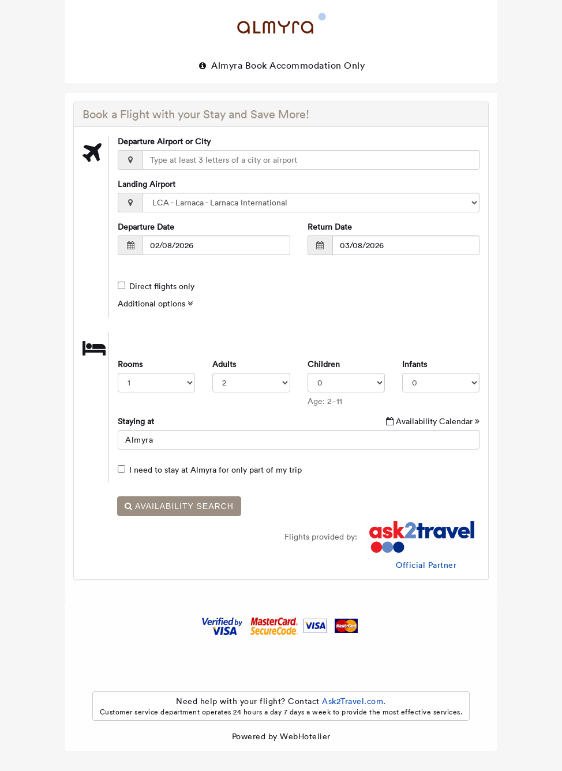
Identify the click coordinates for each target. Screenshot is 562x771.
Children (324, 364)
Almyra (220, 65)
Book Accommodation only (305, 65)
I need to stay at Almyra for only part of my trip (210, 470)
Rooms (130, 364)
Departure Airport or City (164, 141)
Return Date (330, 227)
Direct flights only (156, 286)
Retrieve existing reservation (288, 655)
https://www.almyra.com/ (288, 667)
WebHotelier (305, 736)
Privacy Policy (287, 679)
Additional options (155, 303)
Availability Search (179, 506)
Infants (414, 364)
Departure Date (146, 227)
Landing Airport (146, 184)
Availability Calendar (432, 421)
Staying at (136, 421)
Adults (224, 364)
